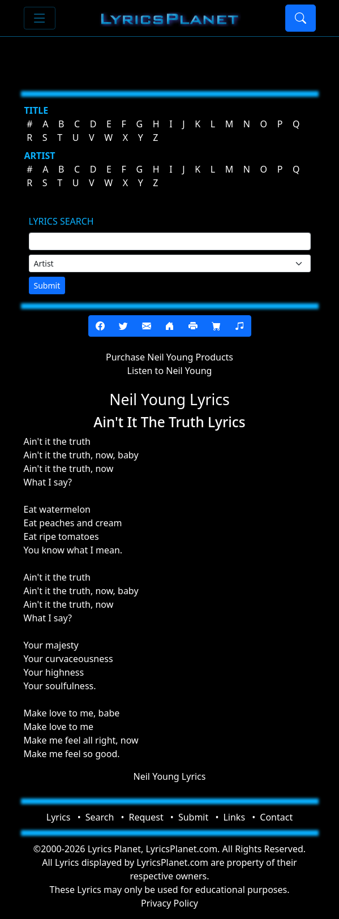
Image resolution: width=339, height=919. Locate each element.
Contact (276, 817)
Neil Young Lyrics (170, 776)
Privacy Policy (169, 903)
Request (146, 817)
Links (234, 817)
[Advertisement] (170, 59)
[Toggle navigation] (39, 18)
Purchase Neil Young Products (169, 357)
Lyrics (58, 817)
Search (99, 817)
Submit (47, 285)
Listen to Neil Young (169, 370)
